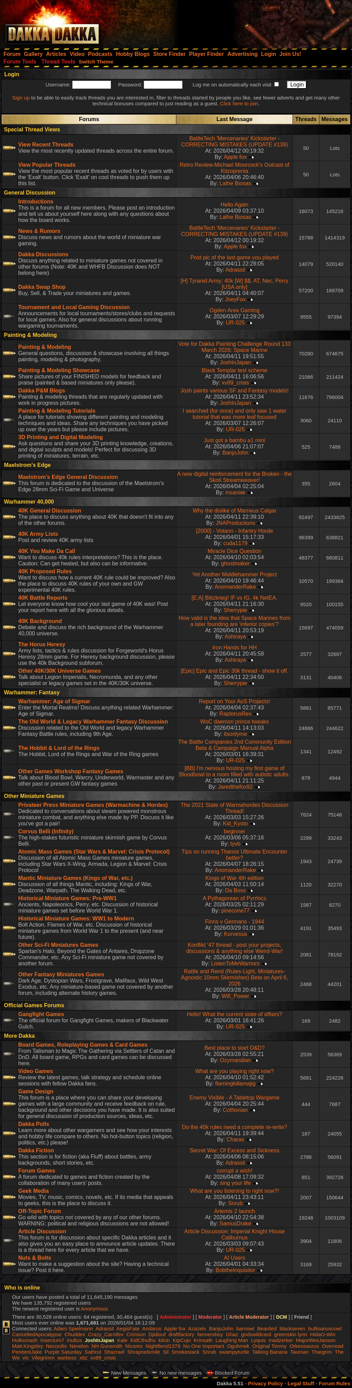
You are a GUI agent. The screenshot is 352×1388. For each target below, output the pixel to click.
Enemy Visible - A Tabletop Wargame (234, 1098)
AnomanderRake (235, 587)
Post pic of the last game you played (234, 257)
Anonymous (94, 1308)
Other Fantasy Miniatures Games (61, 974)
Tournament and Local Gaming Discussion (74, 307)
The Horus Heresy (41, 644)
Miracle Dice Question (235, 551)
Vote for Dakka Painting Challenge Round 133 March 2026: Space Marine (234, 347)
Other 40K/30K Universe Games (59, 671)
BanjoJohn (235, 453)
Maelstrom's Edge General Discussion (68, 477)
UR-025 (235, 323)
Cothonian (235, 1110)
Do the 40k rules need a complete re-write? (234, 1127)
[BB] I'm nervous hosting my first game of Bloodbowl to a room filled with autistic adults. (234, 771)
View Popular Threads (47, 165)
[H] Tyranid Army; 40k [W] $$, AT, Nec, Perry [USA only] (234, 284)
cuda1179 (235, 543)
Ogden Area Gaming (234, 310)
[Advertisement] (259, 22)
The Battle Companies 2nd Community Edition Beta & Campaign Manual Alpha (234, 745)
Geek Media (33, 1191)
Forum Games (36, 1171)
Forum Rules (334, 1383)
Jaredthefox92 (235, 787)
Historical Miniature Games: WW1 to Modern (76, 918)
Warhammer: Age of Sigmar (54, 701)
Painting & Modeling (44, 347)
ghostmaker (235, 563)
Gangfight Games (41, 1014)
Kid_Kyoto (235, 823)
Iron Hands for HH (234, 647)
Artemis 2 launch (234, 1211)
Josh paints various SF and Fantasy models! (234, 390)
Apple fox (235, 157)
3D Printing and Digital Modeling (60, 437)
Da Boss (235, 890)
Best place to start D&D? (235, 1048)
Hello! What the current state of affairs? (234, 1014)
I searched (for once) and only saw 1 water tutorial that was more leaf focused (234, 414)
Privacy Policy (265, 1383)
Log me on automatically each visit (231, 84)
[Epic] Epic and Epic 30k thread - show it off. (234, 671)
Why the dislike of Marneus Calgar (234, 511)
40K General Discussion (49, 511)
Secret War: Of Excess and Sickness (234, 1150)
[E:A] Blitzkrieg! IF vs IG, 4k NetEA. (234, 598)
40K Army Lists (38, 534)
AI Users (234, 1258)
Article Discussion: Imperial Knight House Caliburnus (234, 1234)
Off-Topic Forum (39, 1211)
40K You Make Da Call (46, 551)
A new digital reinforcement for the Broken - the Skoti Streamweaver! (234, 477)
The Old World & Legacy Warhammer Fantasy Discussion (93, 722)
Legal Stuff (300, 1383)
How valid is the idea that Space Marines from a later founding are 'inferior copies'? (234, 621)
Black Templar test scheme (234, 370)
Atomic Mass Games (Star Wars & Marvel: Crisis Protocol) (93, 852)
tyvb (235, 844)
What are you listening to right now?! (234, 1191)
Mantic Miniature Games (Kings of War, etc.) (75, 878)
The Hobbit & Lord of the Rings (58, 748)
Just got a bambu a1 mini (234, 440)
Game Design (35, 1091)
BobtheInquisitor (235, 1270)
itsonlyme (235, 734)
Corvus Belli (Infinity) (46, 831)
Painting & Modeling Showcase (58, 370)
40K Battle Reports (42, 598)
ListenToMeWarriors (235, 963)
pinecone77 (235, 911)
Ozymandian (235, 1060)
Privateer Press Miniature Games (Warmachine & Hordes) (93, 805)
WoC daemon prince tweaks (234, 722)
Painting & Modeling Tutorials (57, 411)
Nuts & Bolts (34, 1258)
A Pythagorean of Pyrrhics (234, 898)
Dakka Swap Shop (42, 287)
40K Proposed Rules (45, 571)
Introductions (35, 201)
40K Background (40, 621)
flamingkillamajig (235, 1083)
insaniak (235, 492)
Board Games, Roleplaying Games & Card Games (82, 1045)
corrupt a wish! (234, 1171)
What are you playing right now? (234, 1071)
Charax (235, 1139)
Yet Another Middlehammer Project (234, 574)
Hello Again (235, 205)
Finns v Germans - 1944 (234, 922)
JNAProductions (235, 523)
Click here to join (239, 103)
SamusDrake (235, 1223)
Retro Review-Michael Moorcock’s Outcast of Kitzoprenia (234, 168)
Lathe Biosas (236, 183)
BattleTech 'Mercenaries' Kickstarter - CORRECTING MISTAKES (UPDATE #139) (234, 142)
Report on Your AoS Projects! (234, 701)
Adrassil (235, 270)
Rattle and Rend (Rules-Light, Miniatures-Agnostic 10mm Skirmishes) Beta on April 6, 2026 (234, 977)
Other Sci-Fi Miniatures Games (58, 945)
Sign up (21, 98)
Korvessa (235, 934)
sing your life (235, 1183)
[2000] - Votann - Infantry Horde (234, 531)
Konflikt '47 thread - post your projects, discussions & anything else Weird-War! (234, 948)
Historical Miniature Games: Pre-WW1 (67, 898)
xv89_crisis (235, 383)
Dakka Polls (33, 1124)
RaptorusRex (235, 714)
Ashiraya (235, 636)
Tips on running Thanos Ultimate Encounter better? (234, 855)
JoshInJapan (235, 362)
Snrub (235, 1203)
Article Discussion (42, 1231)
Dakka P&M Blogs (41, 390)
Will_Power (235, 996)
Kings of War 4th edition (235, 878)
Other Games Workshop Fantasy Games (70, 771)
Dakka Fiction (36, 1150)
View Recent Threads (46, 145)
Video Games (35, 1071)
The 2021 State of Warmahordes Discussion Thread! (234, 808)
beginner (234, 831)
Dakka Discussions (43, 254)
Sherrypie (235, 610)
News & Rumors (39, 231)
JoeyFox (235, 299)
